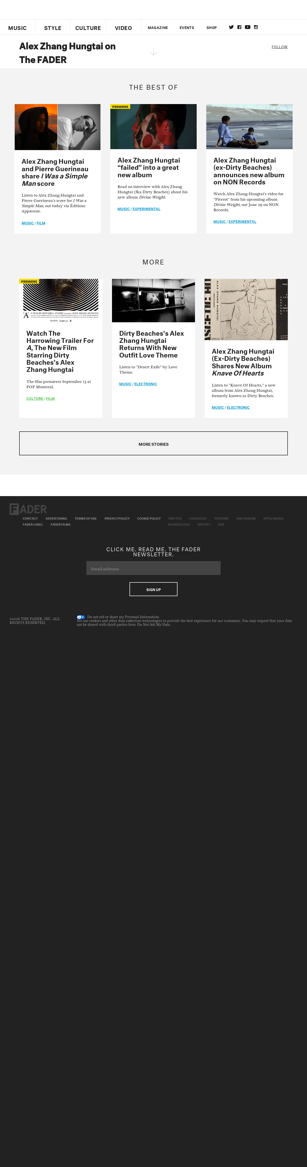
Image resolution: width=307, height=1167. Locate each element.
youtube (247, 27)
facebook (239, 27)
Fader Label (33, 524)
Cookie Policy (149, 518)
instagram (256, 27)
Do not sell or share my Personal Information (118, 617)
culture (34, 398)
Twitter (231, 27)
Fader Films (61, 524)
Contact (30, 518)
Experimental (146, 208)
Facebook (198, 518)
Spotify (203, 524)
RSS (221, 524)
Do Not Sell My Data (153, 625)
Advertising (56, 518)
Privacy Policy (117, 518)
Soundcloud (179, 524)
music (28, 222)
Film (41, 222)
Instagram (246, 518)
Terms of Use (86, 518)
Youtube (221, 518)
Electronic (145, 383)
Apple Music (273, 518)
